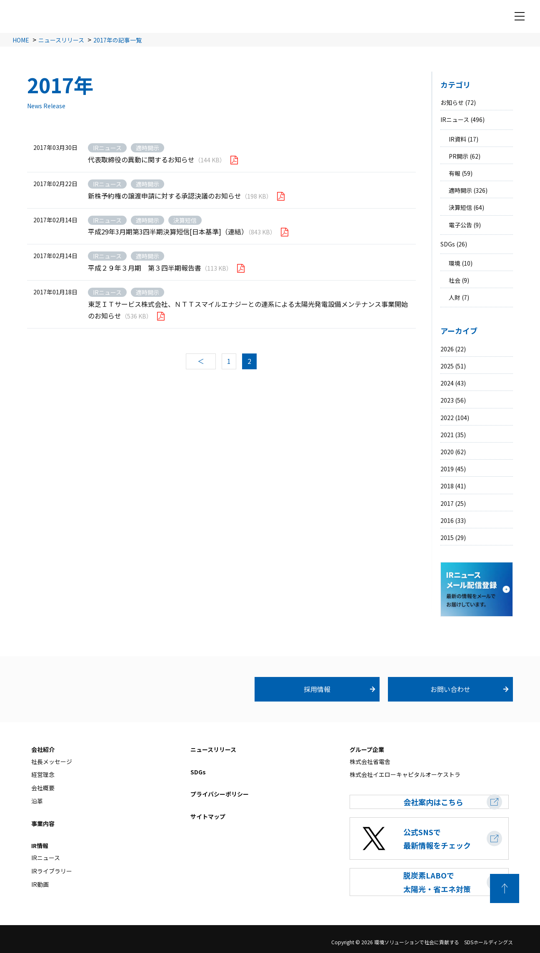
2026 (447, 349)
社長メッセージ (51, 761)
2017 (447, 503)
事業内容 (43, 823)
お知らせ (452, 102)
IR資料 (457, 139)
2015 (447, 537)
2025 (447, 366)
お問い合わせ (450, 689)
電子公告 (460, 225)
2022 (447, 417)
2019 (447, 469)
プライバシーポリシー (219, 794)
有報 (454, 173)
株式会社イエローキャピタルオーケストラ (405, 775)
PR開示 (458, 156)
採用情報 (317, 689)
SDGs (447, 244)
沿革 (37, 801)
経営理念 (43, 775)
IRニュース (454, 119)
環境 (454, 263)
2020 (447, 452)
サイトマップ (207, 816)
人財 (454, 297)
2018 (447, 486)
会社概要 (43, 788)
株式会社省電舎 (370, 761)
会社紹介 (43, 749)
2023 (447, 400)
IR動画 (40, 884)
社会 (454, 280)
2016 (447, 520)
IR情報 (39, 846)
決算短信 (460, 207)
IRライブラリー (51, 871)
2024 (447, 383)
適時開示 (460, 190)
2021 (447, 434)
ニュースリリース (213, 749)
